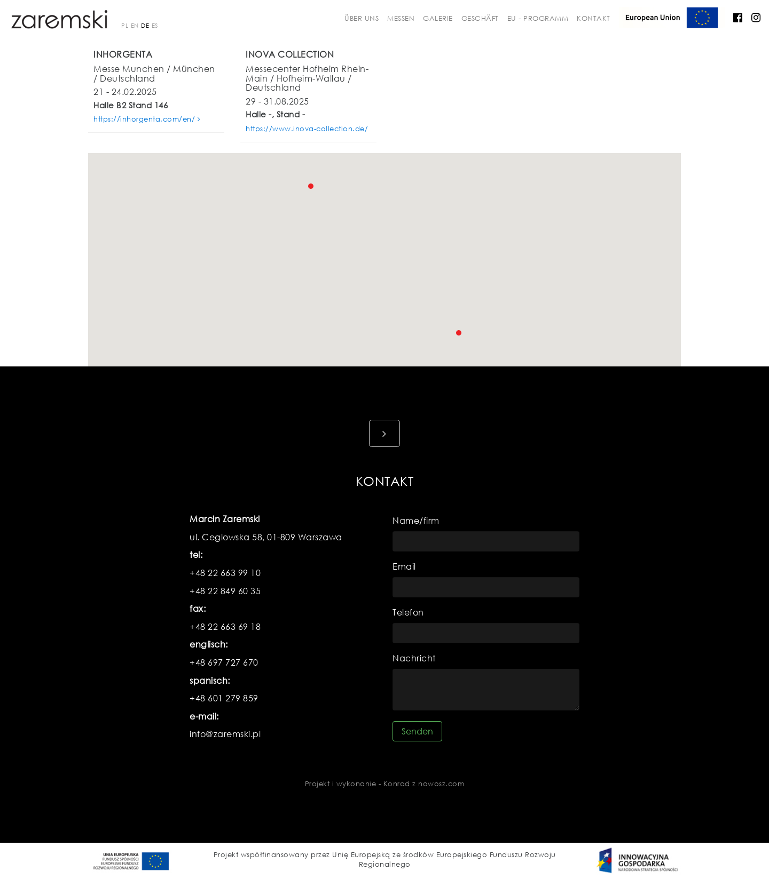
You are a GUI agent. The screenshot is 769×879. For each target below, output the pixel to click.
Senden (417, 731)
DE (145, 25)
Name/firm (416, 520)
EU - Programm (538, 18)
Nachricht (414, 658)
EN (135, 25)
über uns (361, 18)
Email (404, 566)
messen (400, 18)
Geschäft (480, 18)
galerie (438, 18)
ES (155, 25)
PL (124, 25)
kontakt (593, 18)
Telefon (408, 612)
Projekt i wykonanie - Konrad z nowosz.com (385, 783)
